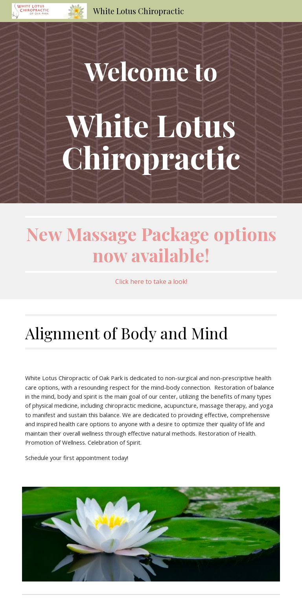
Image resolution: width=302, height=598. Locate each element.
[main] (151, 112)
